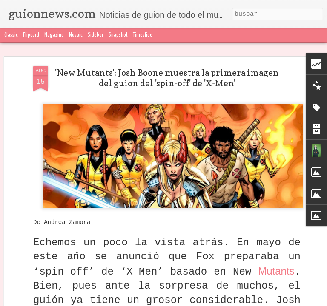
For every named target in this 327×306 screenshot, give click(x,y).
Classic (11, 35)
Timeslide (142, 35)
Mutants (276, 271)
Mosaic (76, 35)
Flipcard (31, 35)
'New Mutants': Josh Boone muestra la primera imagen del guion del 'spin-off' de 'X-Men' (167, 78)
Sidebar (95, 35)
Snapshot (118, 35)
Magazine (54, 35)
